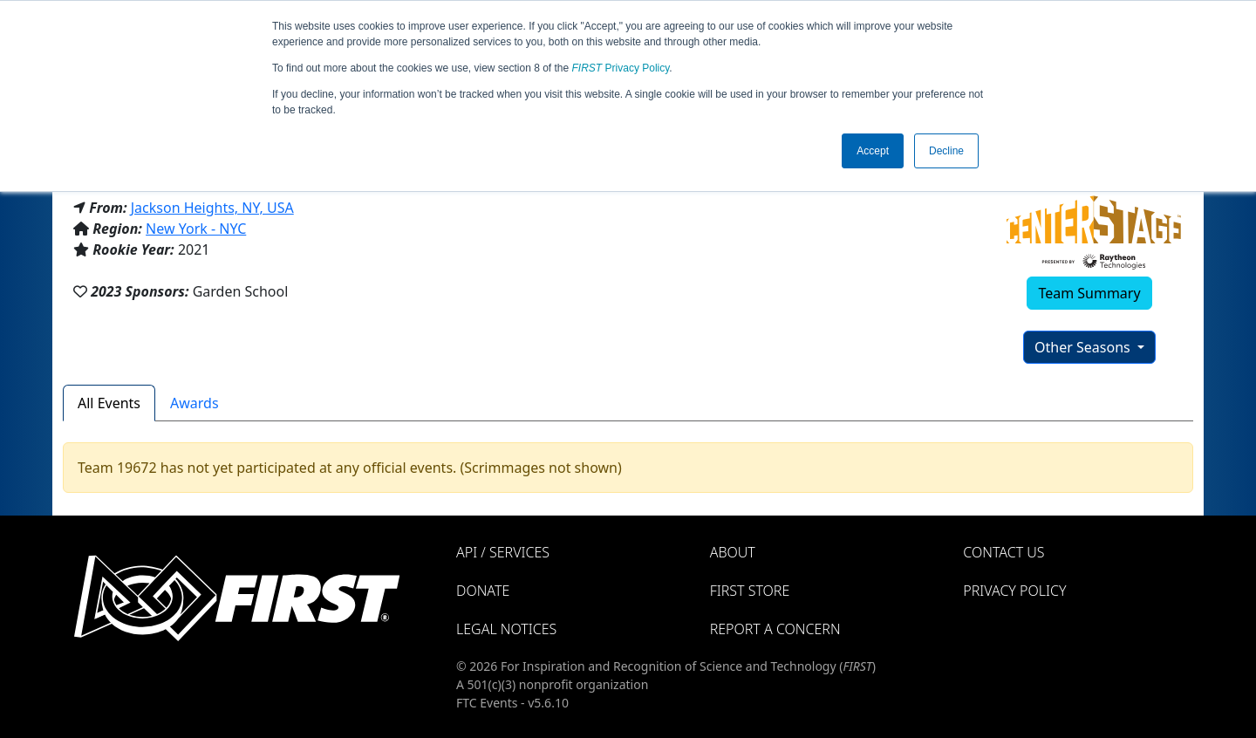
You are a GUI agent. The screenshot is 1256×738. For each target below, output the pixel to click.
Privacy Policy (621, 68)
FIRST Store (750, 590)
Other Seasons (1084, 347)
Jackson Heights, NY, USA (212, 207)
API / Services (503, 552)
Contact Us (1003, 552)
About (732, 552)
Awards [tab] (194, 403)
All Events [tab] (109, 403)
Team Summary (1089, 293)
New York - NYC (196, 228)
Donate (482, 590)
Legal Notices (506, 629)
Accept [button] (873, 151)
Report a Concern (775, 629)
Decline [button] (946, 151)
